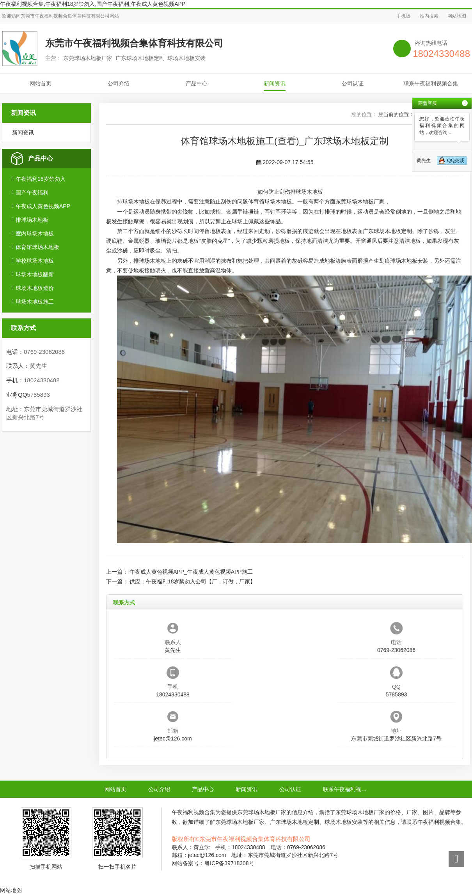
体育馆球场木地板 (37, 247)
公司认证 (353, 83)
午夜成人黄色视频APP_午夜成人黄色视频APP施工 (191, 572)
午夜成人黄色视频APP (43, 206)
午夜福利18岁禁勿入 (41, 179)
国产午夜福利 (32, 192)
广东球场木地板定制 (387, 231)
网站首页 (40, 83)
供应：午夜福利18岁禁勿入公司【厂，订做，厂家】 (193, 581)
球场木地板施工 (35, 302)
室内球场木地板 (35, 233)
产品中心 (197, 83)
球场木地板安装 (409, 261)
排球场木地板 (32, 220)
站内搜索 (429, 16)
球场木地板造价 (35, 288)
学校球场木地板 (35, 261)
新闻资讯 (275, 83)
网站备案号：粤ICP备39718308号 (213, 863)
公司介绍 (119, 83)
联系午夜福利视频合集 (430, 83)
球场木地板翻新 (35, 274)
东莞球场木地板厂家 (360, 201)
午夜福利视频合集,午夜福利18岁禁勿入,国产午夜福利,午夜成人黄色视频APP (92, 4)
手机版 (403, 16)
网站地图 (456, 16)
